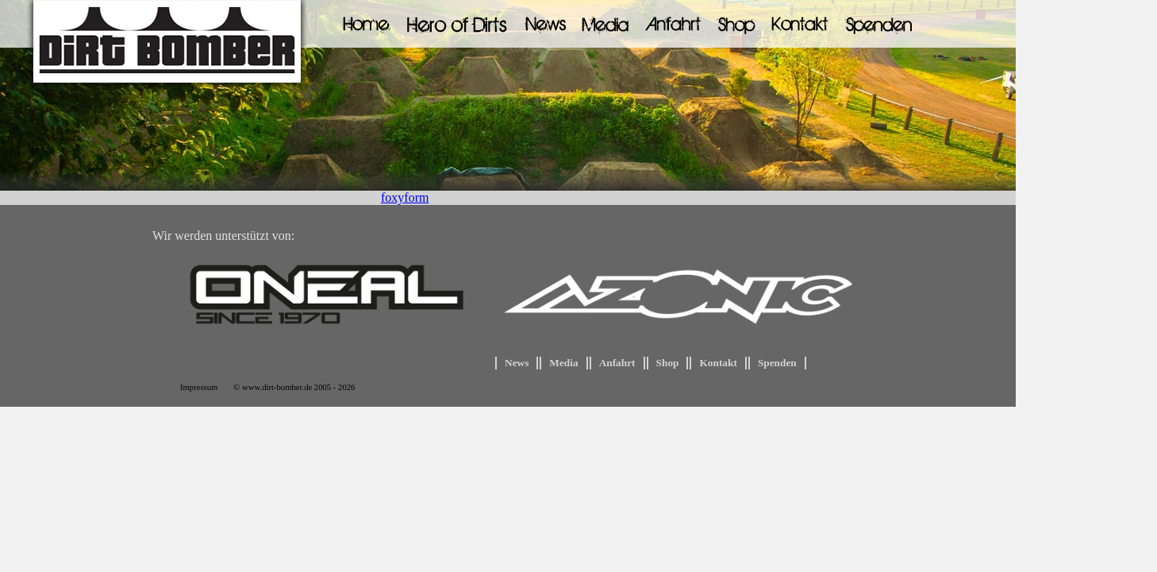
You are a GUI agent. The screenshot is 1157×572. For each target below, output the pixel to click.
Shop (667, 363)
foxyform (405, 197)
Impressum (198, 387)
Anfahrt (617, 363)
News (517, 363)
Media (563, 363)
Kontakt (717, 363)
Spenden (777, 363)
